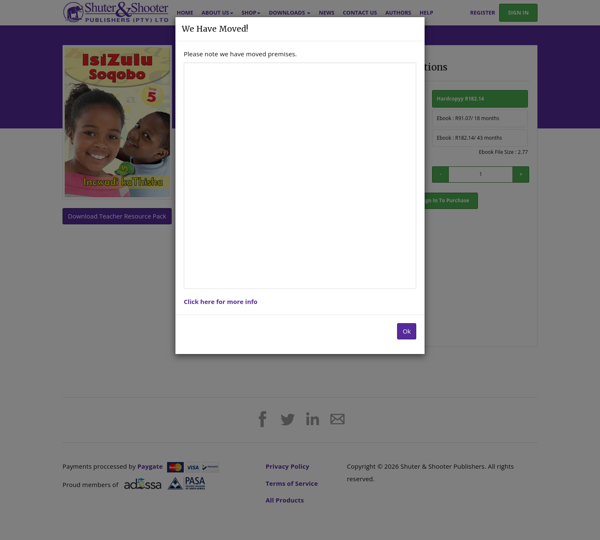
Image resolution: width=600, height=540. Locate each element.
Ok (406, 331)
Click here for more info (221, 301)
